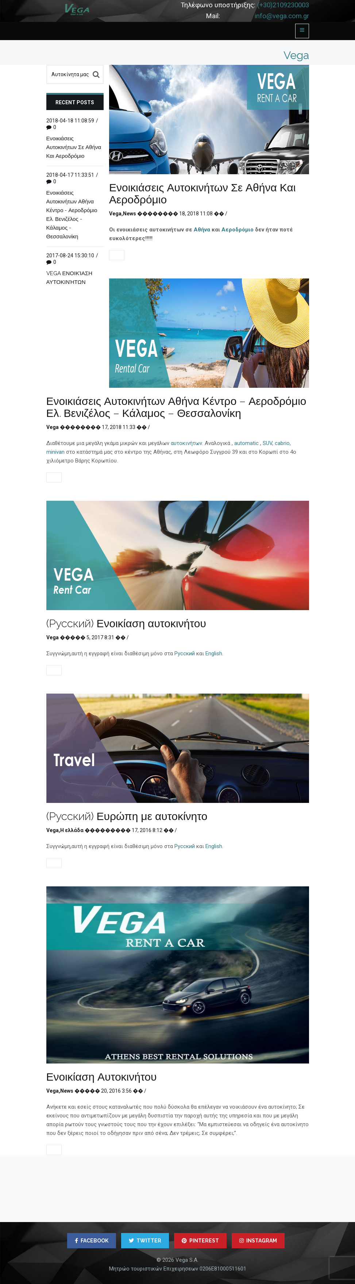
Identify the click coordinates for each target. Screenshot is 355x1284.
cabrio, (283, 443)
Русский (184, 653)
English (213, 653)
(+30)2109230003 (283, 5)
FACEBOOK (91, 1241)
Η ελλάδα (72, 830)
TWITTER (145, 1241)
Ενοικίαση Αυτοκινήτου (101, 1076)
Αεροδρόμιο (237, 229)
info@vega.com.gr (282, 16)
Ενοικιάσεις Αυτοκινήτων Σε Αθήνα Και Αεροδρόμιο (202, 193)
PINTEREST (200, 1241)
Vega (115, 213)
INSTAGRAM (258, 1241)
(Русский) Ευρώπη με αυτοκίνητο (127, 816)
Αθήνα (202, 229)
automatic (247, 443)
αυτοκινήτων (186, 443)
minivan (55, 452)
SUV (267, 443)
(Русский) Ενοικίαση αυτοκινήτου (126, 623)
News (129, 213)
